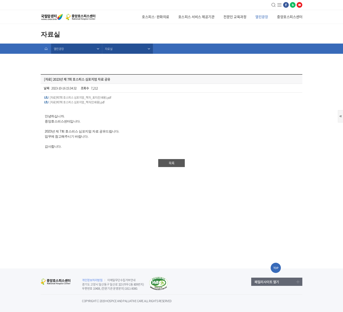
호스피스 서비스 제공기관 (196, 16)
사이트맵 (279, 5)
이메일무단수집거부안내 (121, 280)
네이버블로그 (293, 5)
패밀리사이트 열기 (266, 281)
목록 (171, 162)
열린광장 (261, 16)
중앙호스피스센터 (289, 16)
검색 (273, 5)
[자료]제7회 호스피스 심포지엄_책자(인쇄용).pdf (77, 102)
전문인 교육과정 (234, 16)
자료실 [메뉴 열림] (108, 49)
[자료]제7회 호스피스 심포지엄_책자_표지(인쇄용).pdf (80, 97)
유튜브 (299, 5)
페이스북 (286, 5)
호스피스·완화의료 (155, 16)
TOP (275, 268)
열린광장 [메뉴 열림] (59, 49)
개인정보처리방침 (92, 280)
